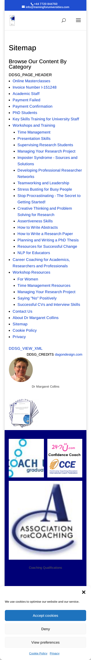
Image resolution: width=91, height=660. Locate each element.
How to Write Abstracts (37, 227)
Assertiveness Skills (35, 221)
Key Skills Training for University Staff (46, 119)
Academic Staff (26, 94)
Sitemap (20, 324)
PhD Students (25, 113)
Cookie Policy (38, 653)
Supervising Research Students (45, 145)
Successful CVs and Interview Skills (48, 304)
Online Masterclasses (31, 81)
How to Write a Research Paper (45, 234)
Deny (45, 629)
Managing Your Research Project (46, 151)
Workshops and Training (34, 125)
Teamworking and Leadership (43, 183)
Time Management (33, 132)
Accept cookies (45, 615)
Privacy (54, 653)
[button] (83, 592)
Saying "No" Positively (37, 298)
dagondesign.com (68, 354)
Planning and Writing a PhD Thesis (48, 240)
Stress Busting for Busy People (44, 189)
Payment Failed (26, 100)
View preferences (45, 642)
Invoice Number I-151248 (35, 87)
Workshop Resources (31, 272)
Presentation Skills (33, 138)
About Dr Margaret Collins (35, 318)
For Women (27, 279)
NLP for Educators (33, 253)
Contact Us (22, 311)
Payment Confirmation (32, 106)
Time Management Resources (43, 285)
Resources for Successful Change (47, 246)
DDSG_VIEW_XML (25, 348)
